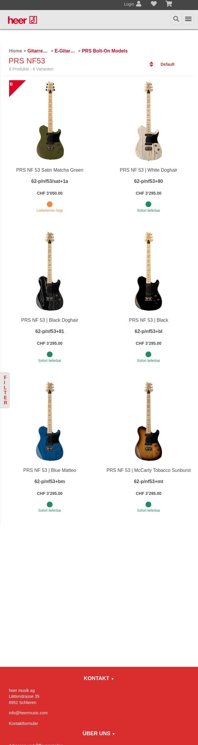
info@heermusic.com (28, 712)
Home (15, 50)
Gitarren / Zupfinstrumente (38, 50)
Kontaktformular (23, 723)
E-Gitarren (66, 50)
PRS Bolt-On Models (105, 50)
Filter (5, 390)
